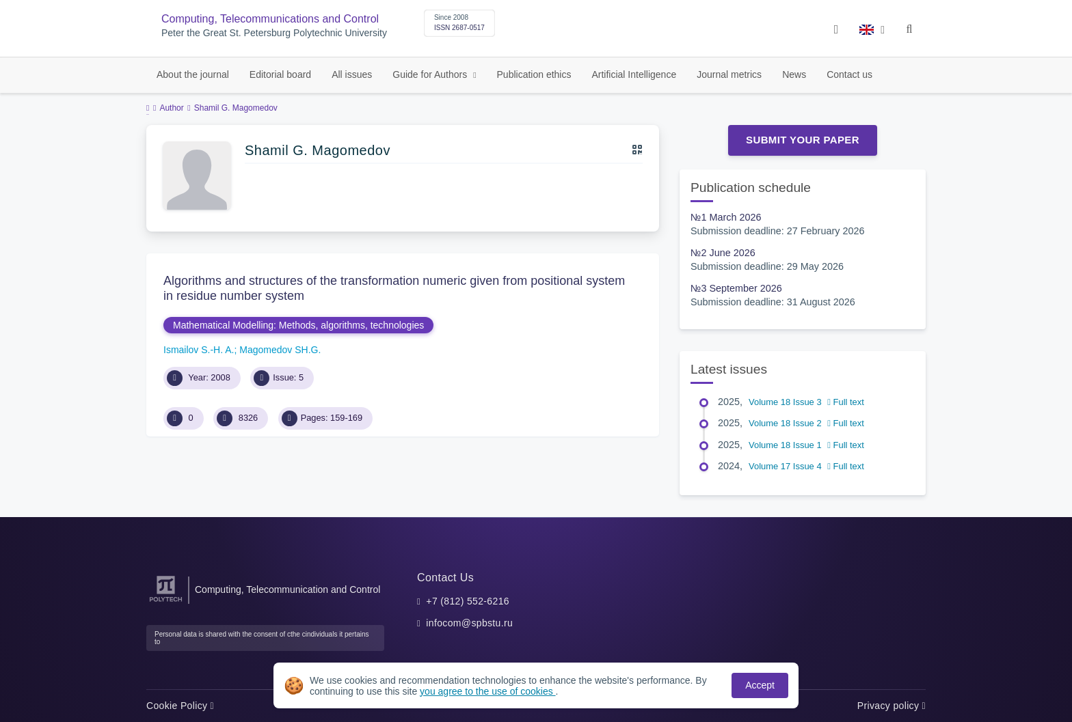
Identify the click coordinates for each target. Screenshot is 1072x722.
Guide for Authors (431, 74)
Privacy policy (891, 705)
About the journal (193, 74)
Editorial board (280, 74)
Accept (760, 685)
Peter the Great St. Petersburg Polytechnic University (274, 33)
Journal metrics (729, 74)
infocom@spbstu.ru (469, 622)
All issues (352, 74)
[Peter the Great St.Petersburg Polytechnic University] (165, 602)
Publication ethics (534, 74)
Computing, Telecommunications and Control (270, 19)
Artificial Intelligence (633, 74)
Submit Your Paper (802, 139)
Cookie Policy (180, 705)
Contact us (849, 74)
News (794, 74)
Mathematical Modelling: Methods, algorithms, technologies (298, 325)
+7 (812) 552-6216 (467, 601)
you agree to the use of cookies (487, 691)
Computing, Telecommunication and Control (287, 589)
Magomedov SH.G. (280, 349)
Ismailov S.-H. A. (198, 349)
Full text (845, 402)
